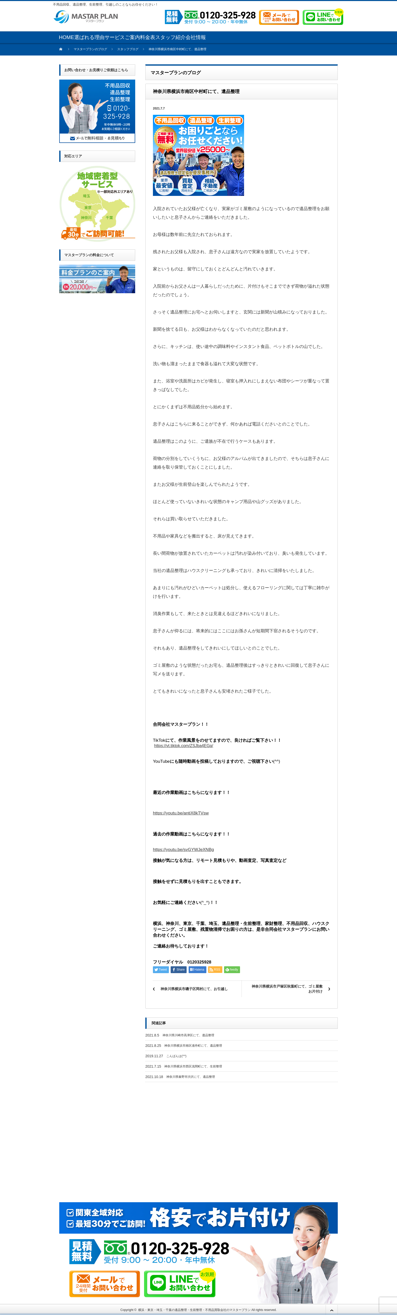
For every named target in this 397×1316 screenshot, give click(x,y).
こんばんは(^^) (176, 1056)
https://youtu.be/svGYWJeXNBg (183, 849)
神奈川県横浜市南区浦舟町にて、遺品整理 (193, 1045)
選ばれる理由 (89, 37)
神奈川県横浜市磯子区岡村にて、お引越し (194, 989)
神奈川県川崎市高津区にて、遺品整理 (188, 1035)
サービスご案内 (122, 37)
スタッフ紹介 (170, 37)
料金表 (147, 37)
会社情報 (196, 37)
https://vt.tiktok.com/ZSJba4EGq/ (183, 746)
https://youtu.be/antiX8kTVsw (181, 813)
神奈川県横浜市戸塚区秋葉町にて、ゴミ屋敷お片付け (287, 988)
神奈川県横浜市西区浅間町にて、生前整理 (193, 1066)
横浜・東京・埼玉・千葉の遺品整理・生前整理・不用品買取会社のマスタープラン (194, 1310)
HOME (66, 37)
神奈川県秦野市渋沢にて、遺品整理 (190, 1077)
